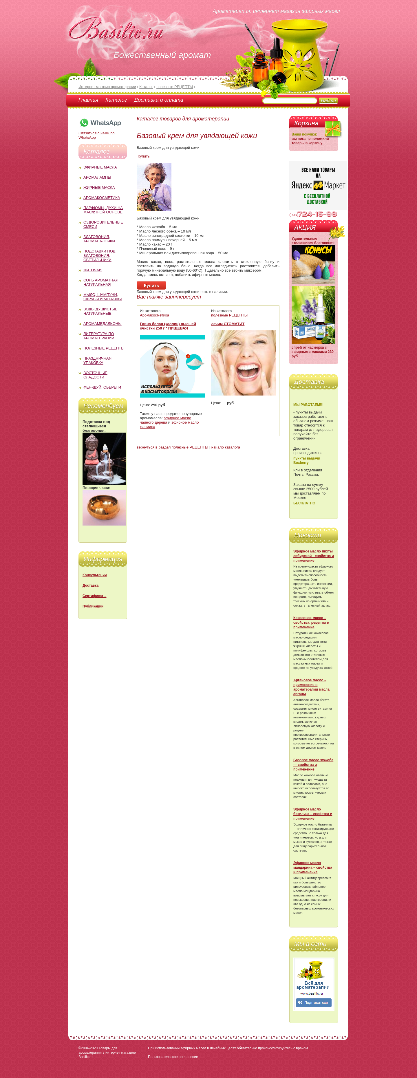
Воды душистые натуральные (100, 311)
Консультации (95, 575)
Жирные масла (99, 187)
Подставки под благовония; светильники (99, 255)
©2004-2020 (88, 1048)
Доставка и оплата (158, 100)
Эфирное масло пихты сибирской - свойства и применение (313, 556)
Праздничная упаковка (97, 360)
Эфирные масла (100, 167)
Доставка (90, 585)
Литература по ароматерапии (98, 336)
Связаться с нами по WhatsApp (100, 133)
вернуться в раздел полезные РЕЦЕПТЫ (172, 447)
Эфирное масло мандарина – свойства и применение (312, 867)
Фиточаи (92, 270)
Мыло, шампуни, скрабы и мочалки (102, 296)
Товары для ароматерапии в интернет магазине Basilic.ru (107, 1052)
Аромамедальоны (102, 323)
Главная (88, 100)
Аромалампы (97, 177)
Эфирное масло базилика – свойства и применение (312, 814)
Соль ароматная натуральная (100, 282)
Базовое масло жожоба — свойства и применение (313, 764)
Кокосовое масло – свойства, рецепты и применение (311, 622)
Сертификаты (94, 596)
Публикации (93, 606)
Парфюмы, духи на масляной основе (103, 210)
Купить (144, 156)
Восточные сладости (95, 375)
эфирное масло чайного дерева (165, 420)
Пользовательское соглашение (173, 1057)
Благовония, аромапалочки (99, 239)
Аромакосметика (101, 197)
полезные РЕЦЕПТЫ (229, 315)
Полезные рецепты (104, 348)
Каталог (116, 100)
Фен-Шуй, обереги (102, 387)
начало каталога (225, 447)
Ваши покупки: (304, 134)
